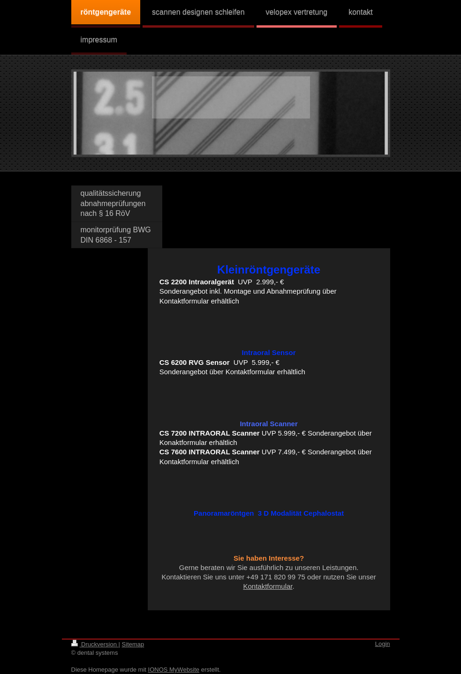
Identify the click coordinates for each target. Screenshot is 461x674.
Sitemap (133, 644)
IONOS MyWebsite (174, 669)
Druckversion (95, 644)
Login (382, 643)
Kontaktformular (267, 586)
